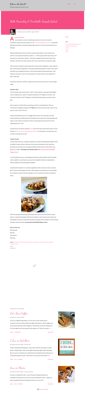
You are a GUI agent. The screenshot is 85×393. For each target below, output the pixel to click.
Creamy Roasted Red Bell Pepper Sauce (73, 44)
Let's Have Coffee (19, 313)
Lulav (34, 55)
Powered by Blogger (42, 389)
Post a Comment (18, 359)
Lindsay (26, 131)
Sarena (31, 131)
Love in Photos (17, 368)
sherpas (66, 49)
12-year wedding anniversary (43, 42)
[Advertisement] (32, 292)
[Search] (69, 4)
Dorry (21, 131)
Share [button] (66, 36)
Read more (50, 332)
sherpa (31, 128)
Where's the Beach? (18, 4)
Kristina (35, 131)
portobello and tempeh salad (71, 46)
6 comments (17, 332)
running (66, 47)
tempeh (66, 51)
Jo (19, 131)
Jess (16, 131)
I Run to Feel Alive (19, 340)
